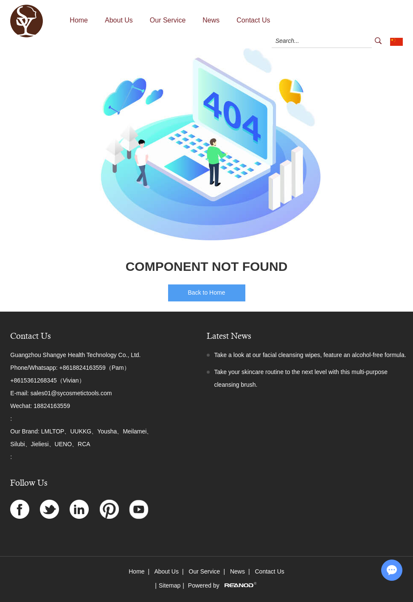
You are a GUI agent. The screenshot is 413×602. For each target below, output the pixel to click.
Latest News (229, 336)
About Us (119, 20)
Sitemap (169, 585)
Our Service (167, 20)
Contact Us (253, 20)
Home (79, 20)
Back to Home (206, 292)
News (210, 20)
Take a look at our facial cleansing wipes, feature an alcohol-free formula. (310, 355)
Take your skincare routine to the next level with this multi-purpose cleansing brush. (301, 378)
